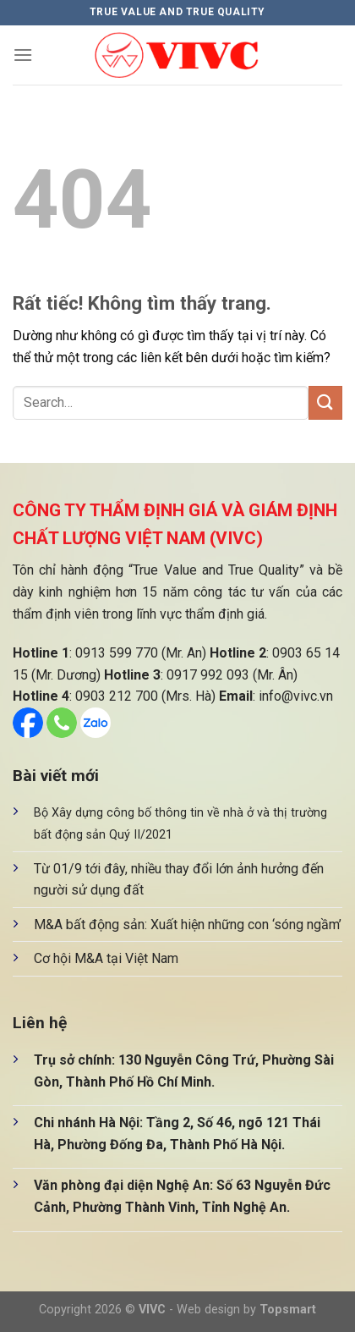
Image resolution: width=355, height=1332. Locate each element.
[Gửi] (325, 402)
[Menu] (23, 54)
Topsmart (287, 1309)
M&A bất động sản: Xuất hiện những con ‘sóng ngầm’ (187, 924)
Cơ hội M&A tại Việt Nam (106, 958)
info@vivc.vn (296, 696)
